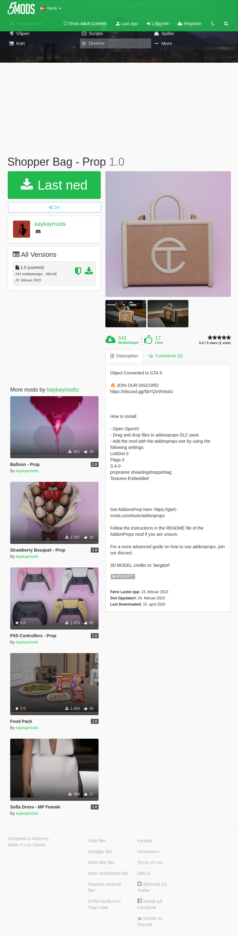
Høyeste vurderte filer (104, 887)
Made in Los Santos (27, 844)
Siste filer (97, 840)
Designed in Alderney (28, 838)
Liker (159, 342)
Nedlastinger (128, 342)
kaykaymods (50, 224)
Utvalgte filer (100, 851)
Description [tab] (124, 355)
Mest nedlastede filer (108, 873)
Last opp (127, 23)
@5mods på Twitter (152, 887)
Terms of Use (150, 862)
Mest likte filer (101, 862)
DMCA (143, 873)
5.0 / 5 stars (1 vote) (215, 343)
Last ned (54, 185)
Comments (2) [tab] (165, 355)
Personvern (148, 851)
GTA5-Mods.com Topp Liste (104, 904)
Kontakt (144, 840)
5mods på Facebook (149, 904)
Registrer (190, 23)
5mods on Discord (149, 921)
